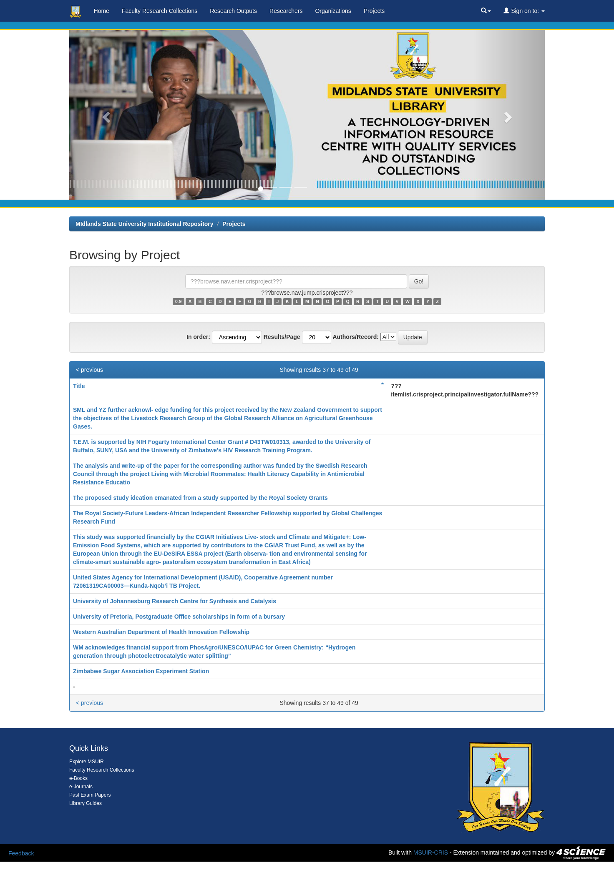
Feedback (21, 853)
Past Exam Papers (90, 795)
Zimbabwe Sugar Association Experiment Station (141, 671)
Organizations (333, 11)
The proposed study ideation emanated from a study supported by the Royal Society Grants (200, 497)
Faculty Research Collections (159, 11)
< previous (89, 369)
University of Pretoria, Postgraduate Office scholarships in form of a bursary (179, 616)
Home (101, 11)
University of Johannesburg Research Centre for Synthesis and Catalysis (174, 601)
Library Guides (85, 803)
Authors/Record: (355, 336)
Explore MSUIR (86, 762)
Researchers (285, 11)
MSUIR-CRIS (430, 852)
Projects (374, 11)
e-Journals (81, 787)
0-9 (178, 301)
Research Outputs (233, 11)
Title (79, 386)
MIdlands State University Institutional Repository (144, 224)
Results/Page (282, 336)
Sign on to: (524, 11)
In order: (198, 336)
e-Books (78, 778)
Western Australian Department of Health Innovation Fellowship (161, 632)
